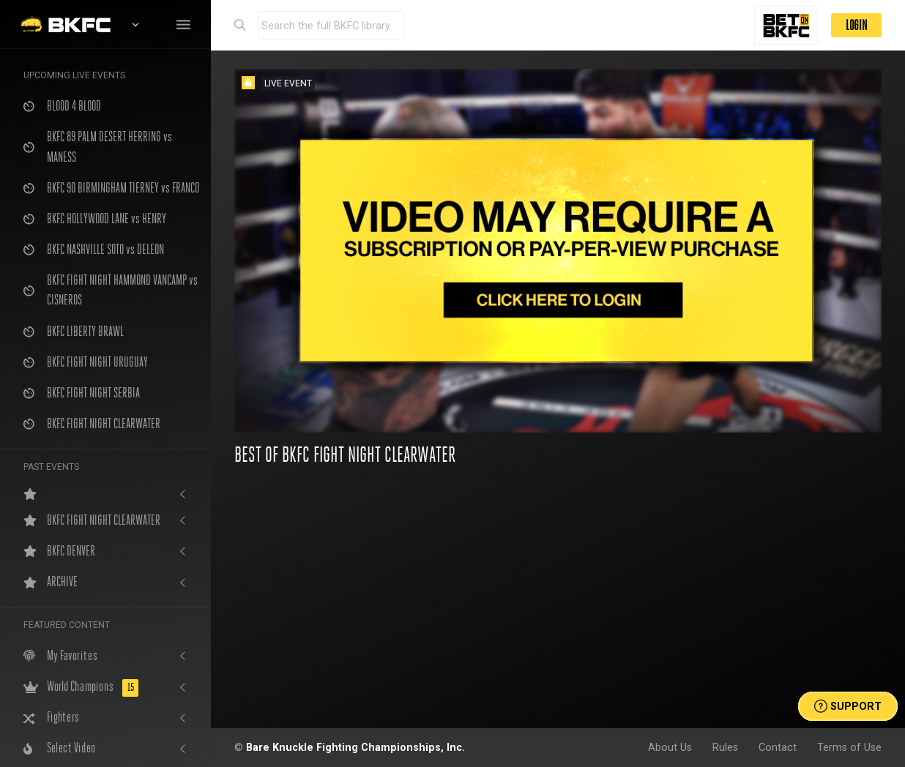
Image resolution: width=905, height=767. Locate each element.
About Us (670, 747)
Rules (725, 747)
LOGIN (856, 25)
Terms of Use (849, 747)
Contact (778, 747)
